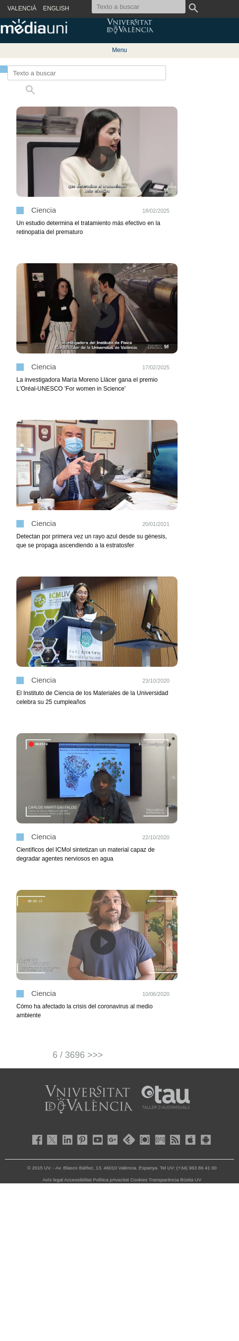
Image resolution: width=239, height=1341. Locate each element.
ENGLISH (56, 8)
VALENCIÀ (21, 8)
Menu (119, 50)
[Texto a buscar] (86, 72)
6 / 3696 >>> (78, 1055)
